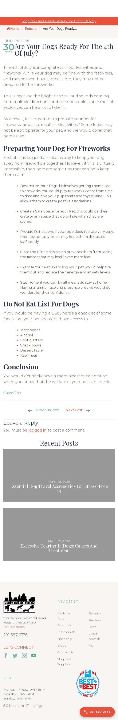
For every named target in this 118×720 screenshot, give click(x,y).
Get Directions (13, 627)
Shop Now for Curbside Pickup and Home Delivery (59, 21)
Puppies (95, 613)
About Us (64, 625)
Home (13, 29)
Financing (64, 639)
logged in (37, 430)
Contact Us (65, 652)
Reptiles (95, 620)
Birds (92, 627)
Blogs (61, 645)
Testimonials (66, 632)
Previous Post (47, 410)
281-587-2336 (15, 635)
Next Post (74, 410)
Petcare (31, 29)
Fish (92, 645)
